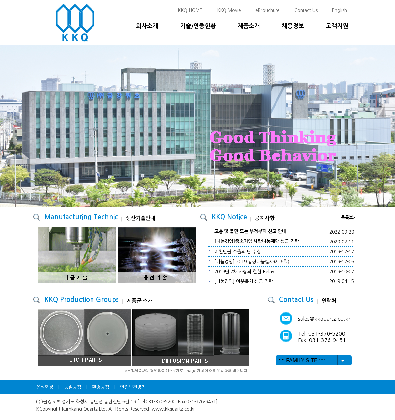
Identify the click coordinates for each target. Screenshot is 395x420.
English (339, 10)
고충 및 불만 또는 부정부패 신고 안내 (250, 231)
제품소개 (249, 26)
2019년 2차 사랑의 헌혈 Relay (244, 271)
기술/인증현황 (198, 26)
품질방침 (72, 387)
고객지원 (337, 26)
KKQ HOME (190, 10)
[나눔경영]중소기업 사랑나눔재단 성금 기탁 (256, 241)
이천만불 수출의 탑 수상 (237, 251)
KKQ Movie (229, 10)
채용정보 (293, 26)
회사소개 (147, 26)
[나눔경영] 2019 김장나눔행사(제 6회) (251, 261)
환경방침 (100, 387)
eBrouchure (267, 10)
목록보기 (349, 217)
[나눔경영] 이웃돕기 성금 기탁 (243, 281)
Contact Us (306, 10)
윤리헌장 (44, 387)
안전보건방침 (133, 387)
